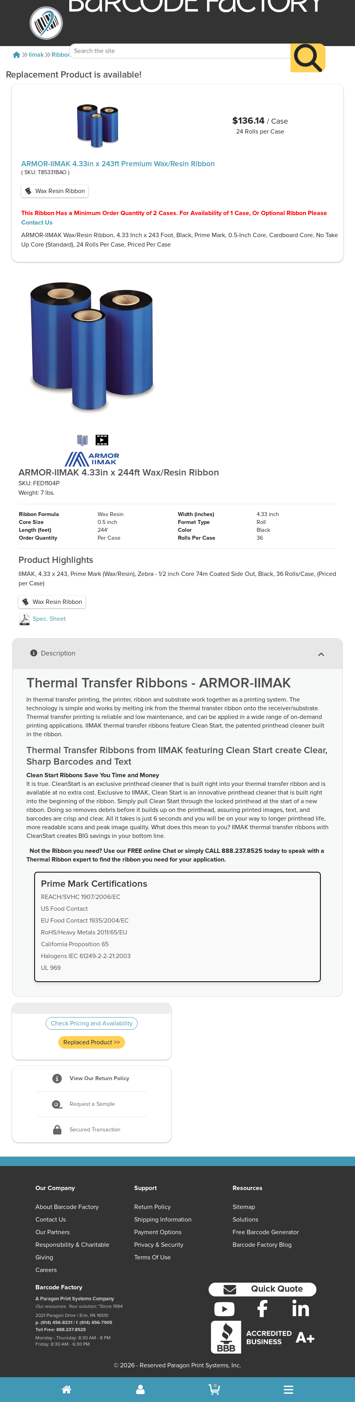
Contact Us (37, 222)
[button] (262, 1289)
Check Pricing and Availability (92, 1023)
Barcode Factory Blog (262, 1245)
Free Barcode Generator (266, 1232)
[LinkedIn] (300, 1309)
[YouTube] (224, 1309)
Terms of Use (152, 1257)
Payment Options (157, 1232)
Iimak (36, 55)
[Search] (307, 45)
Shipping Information (163, 1219)
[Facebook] (262, 1308)
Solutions (245, 1219)
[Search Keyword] (180, 38)
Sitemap (244, 1207)
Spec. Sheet (42, 619)
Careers (46, 1270)
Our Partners (52, 1232)
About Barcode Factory (67, 1207)
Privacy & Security (158, 1245)
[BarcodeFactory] (46, 23)
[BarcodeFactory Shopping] (214, 1389)
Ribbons (63, 55)
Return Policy (152, 1207)
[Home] (16, 55)
